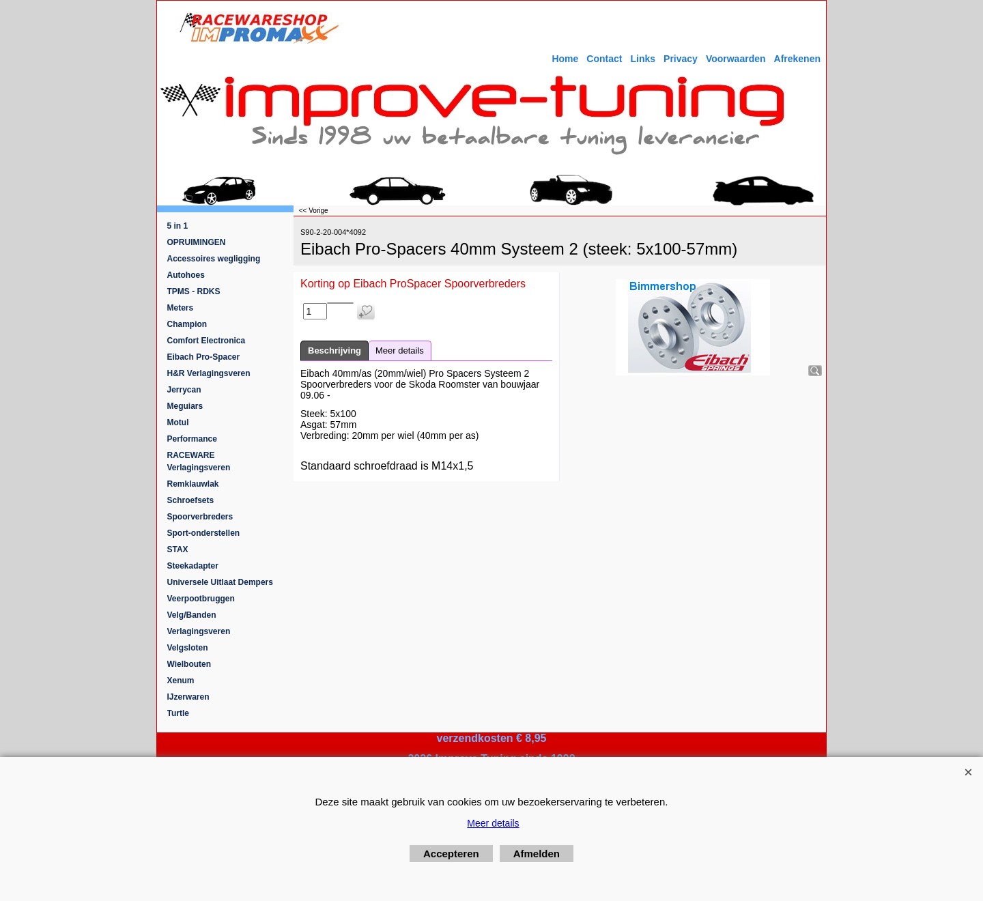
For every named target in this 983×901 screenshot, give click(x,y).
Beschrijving (334, 350)
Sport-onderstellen (203, 533)
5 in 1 (177, 226)
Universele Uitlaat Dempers (220, 582)
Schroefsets (190, 500)
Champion (187, 324)
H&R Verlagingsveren (209, 373)
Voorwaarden (736, 58)
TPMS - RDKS (193, 291)
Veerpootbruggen (201, 598)
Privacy (681, 58)
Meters (180, 308)
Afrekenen (797, 58)
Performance (192, 439)
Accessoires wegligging (214, 258)
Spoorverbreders (200, 516)
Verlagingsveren (199, 631)
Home (565, 58)
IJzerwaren (188, 697)
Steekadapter (192, 566)
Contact (604, 58)
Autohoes (186, 275)
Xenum (181, 680)
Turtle (178, 713)
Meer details (399, 350)
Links (642, 58)
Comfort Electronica (206, 340)
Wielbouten (189, 664)
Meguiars (185, 406)
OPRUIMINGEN (196, 242)
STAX (177, 549)
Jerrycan (184, 390)
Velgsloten (187, 648)
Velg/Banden (191, 615)
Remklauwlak (193, 484)
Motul (178, 422)
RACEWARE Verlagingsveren (199, 461)
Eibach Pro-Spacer (203, 357)
